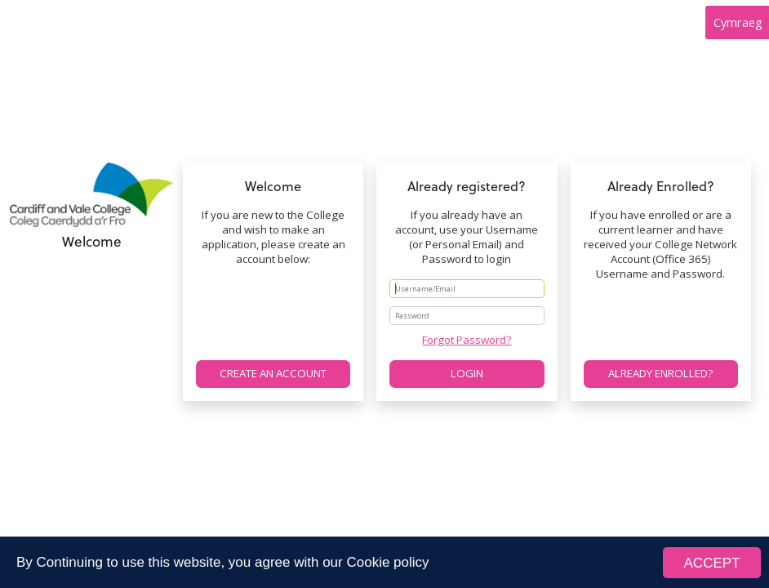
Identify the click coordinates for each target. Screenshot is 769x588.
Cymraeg (737, 22)
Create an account (273, 373)
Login (467, 373)
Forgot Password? (466, 339)
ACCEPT (712, 565)
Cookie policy (387, 565)
